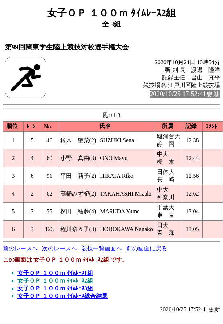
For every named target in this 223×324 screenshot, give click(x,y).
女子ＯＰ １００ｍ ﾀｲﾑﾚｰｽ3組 (55, 288)
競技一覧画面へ (101, 248)
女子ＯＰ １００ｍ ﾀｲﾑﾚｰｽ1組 (55, 273)
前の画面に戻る (146, 248)
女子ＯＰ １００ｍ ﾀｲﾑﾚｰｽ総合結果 (62, 296)
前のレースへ (20, 248)
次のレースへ (59, 248)
